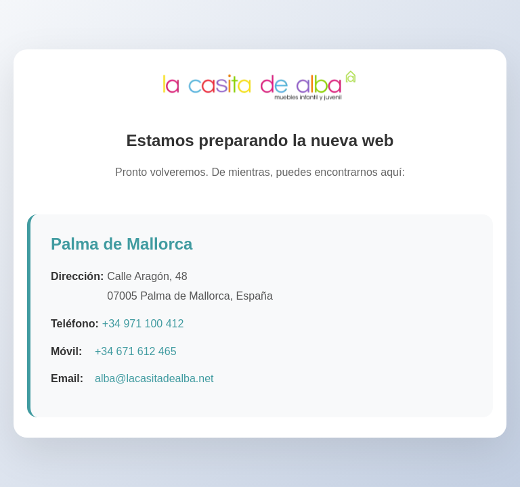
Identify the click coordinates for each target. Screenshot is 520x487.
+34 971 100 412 (143, 324)
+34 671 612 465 (136, 352)
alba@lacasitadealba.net (154, 380)
